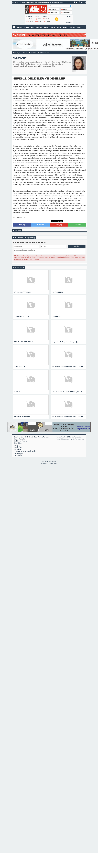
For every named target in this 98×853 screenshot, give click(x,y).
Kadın (79, 27)
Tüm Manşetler (18, 453)
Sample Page (18, 447)
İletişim (64, 9)
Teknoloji (72, 27)
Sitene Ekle (17, 449)
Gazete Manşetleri (19, 439)
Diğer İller (68, 22)
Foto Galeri (65, 12)
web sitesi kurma (51, 461)
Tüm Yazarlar (18, 455)
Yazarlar (25, 53)
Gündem (20, 27)
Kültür (59, 27)
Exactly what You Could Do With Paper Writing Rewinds (31, 437)
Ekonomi (39, 27)
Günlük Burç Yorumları (21, 441)
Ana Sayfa (52, 9)
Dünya (26, 27)
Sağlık (52, 27)
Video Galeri (53, 12)
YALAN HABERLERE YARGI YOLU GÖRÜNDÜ (47, 35)
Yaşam (46, 27)
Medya (65, 27)
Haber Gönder (18, 443)
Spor (32, 27)
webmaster (44, 463)
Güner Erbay (20, 58)
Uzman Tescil (53, 463)
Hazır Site (44, 461)
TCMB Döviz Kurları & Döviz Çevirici (25, 451)
